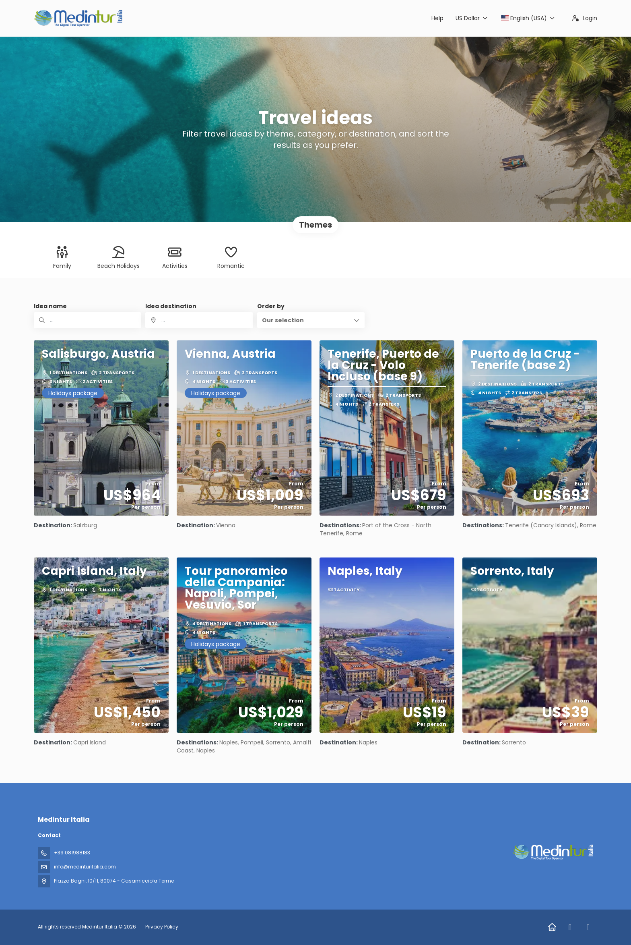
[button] (311, 320)
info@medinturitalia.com (85, 866)
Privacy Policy (161, 926)
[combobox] (199, 320)
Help (437, 18)
